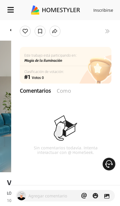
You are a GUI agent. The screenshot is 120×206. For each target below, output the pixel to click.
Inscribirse (103, 10)
